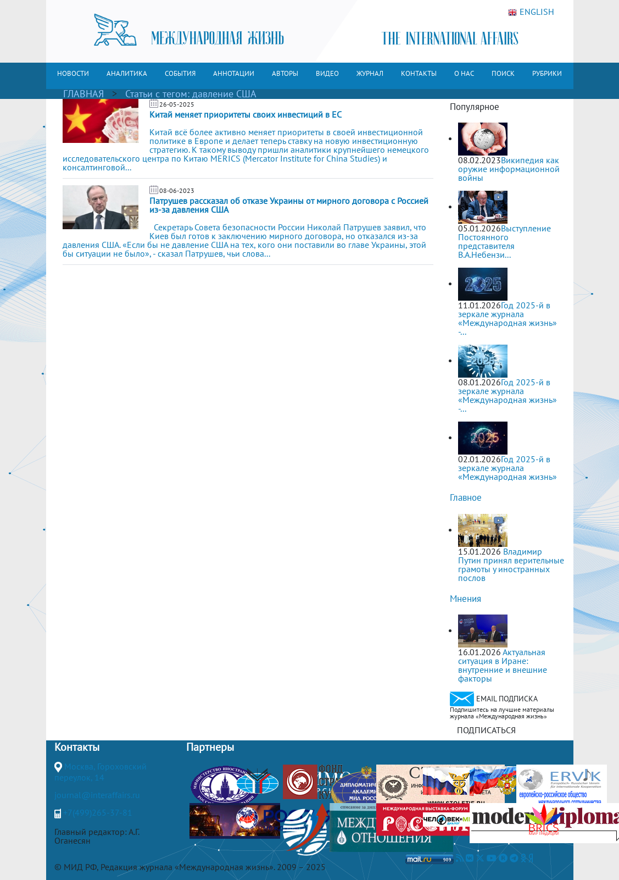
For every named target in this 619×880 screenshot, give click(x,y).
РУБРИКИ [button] (547, 73)
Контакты (76, 747)
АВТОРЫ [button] (285, 73)
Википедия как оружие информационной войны (509, 168)
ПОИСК (503, 73)
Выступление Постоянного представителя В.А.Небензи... (504, 241)
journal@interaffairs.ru (97, 794)
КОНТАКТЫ (419, 73)
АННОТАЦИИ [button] (233, 73)
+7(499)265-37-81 (97, 812)
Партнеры (210, 747)
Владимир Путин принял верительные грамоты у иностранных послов (511, 564)
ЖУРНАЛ (369, 73)
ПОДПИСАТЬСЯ (486, 729)
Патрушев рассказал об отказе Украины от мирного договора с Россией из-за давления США (288, 205)
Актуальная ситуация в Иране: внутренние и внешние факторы (502, 665)
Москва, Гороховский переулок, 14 (100, 772)
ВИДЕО (327, 73)
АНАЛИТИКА (127, 73)
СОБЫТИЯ (180, 73)
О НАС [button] (464, 73)
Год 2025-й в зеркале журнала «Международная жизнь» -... (507, 318)
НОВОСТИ (73, 73)
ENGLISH (531, 12)
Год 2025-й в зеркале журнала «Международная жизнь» (507, 467)
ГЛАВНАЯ (83, 93)
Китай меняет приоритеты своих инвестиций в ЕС (245, 114)
